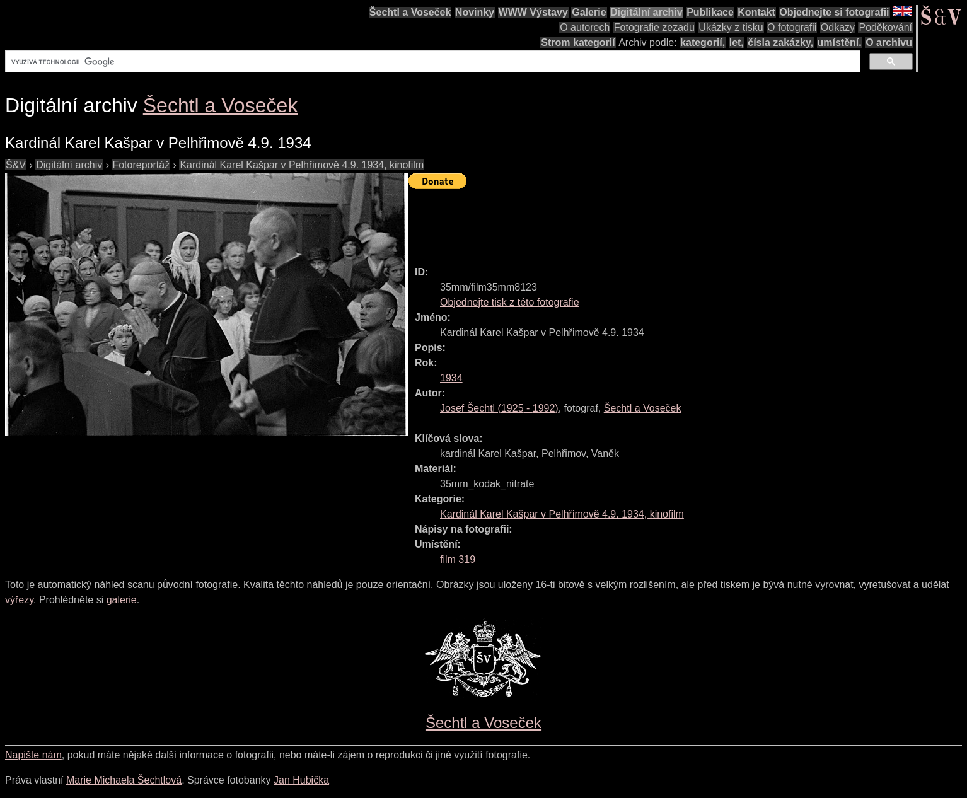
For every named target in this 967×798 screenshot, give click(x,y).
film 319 (457, 559)
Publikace (710, 12)
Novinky (474, 12)
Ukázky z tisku (730, 27)
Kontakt (756, 12)
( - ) (499, 408)
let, (736, 42)
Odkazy (838, 27)
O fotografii (791, 27)
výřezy (19, 599)
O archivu (889, 42)
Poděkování (885, 27)
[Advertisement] (637, 222)
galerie (122, 599)
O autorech (585, 27)
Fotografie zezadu (654, 27)
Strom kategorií (578, 42)
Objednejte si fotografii (834, 12)
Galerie (589, 12)
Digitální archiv (646, 12)
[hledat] (431, 61)
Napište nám (33, 754)
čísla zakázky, (780, 42)
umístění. (840, 42)
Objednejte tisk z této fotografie (509, 302)
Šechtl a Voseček (410, 12)
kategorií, (702, 42)
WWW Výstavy (533, 12)
